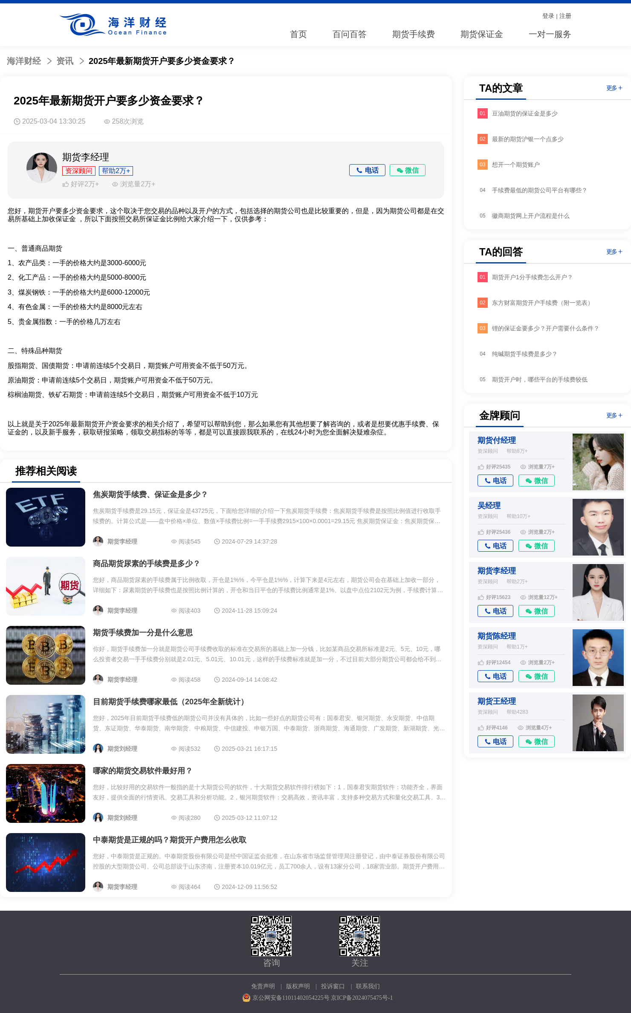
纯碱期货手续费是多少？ (525, 353)
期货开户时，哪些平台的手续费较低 (540, 379)
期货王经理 (497, 701)
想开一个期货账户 (516, 164)
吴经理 (489, 505)
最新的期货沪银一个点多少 (528, 139)
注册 (565, 15)
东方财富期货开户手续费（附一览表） (542, 302)
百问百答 (350, 34)
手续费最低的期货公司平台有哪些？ (540, 190)
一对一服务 (550, 34)
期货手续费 (413, 34)
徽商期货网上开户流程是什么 (531, 215)
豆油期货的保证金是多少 (525, 113)
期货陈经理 (497, 636)
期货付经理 (497, 440)
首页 (298, 34)
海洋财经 (24, 61)
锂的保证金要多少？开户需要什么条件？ (545, 328)
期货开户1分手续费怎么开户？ (532, 277)
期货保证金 (481, 34)
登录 (548, 15)
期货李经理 (497, 571)
